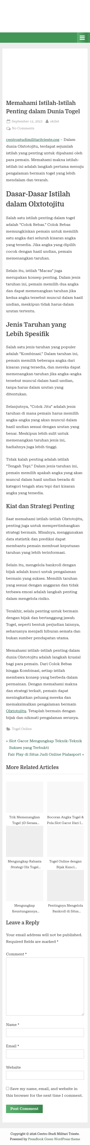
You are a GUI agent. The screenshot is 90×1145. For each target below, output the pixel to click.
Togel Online (22, 729)
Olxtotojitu (16, 711)
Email (12, 1046)
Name (12, 1024)
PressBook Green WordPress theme (54, 1139)
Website (13, 1067)
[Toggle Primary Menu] (82, 37)
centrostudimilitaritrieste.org (32, 139)
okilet (54, 121)
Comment (16, 954)
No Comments (23, 128)
